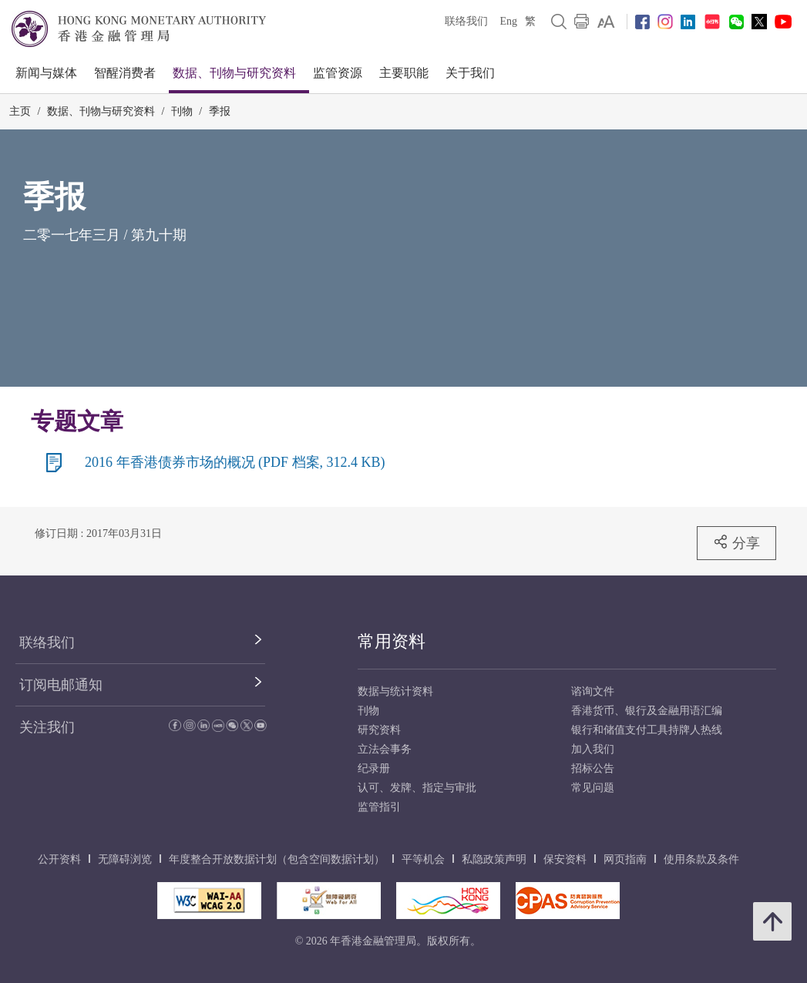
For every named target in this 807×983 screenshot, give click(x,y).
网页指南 (625, 859)
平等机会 (423, 859)
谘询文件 (592, 691)
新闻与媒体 (46, 72)
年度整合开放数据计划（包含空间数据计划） (277, 859)
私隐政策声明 (494, 859)
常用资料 (391, 641)
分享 (736, 542)
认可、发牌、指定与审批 (417, 787)
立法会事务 (385, 749)
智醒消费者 (125, 72)
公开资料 (59, 859)
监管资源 (337, 72)
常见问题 (592, 787)
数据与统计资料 (395, 691)
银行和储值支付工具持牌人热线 (646, 730)
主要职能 (404, 72)
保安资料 (565, 859)
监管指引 (379, 807)
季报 (219, 111)
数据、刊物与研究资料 (234, 72)
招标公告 (592, 768)
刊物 (182, 111)
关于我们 (470, 72)
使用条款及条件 (701, 859)
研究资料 (379, 730)
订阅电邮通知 (61, 685)
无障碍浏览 (125, 859)
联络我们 (466, 21)
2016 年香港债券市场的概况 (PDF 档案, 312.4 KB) (235, 462)
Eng (508, 21)
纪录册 (374, 768)
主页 (20, 111)
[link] (606, 21)
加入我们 (592, 749)
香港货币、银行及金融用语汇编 (646, 710)
